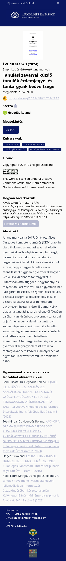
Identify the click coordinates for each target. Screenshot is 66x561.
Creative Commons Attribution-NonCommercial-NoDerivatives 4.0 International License (29, 183)
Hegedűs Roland (19, 113)
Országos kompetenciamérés (45, 149)
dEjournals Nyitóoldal (20, 3)
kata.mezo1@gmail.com (32, 517)
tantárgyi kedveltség (15, 149)
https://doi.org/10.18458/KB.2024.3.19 (31, 98)
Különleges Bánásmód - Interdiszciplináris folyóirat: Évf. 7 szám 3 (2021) (31, 411)
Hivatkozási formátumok (20, 224)
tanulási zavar (12, 144)
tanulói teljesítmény (34, 144)
